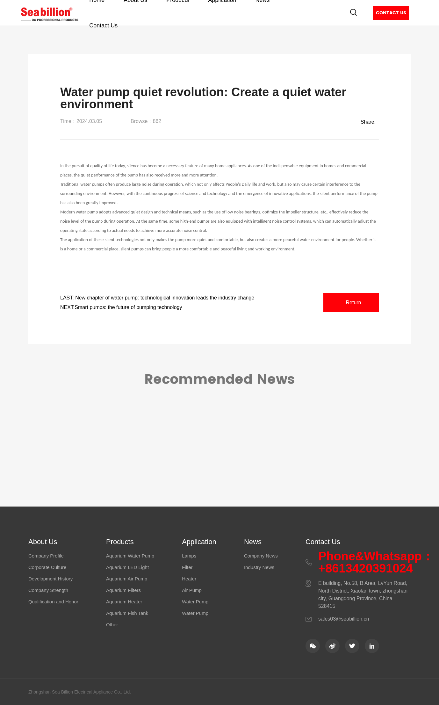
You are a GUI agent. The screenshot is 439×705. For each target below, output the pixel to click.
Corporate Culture (47, 567)
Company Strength (48, 590)
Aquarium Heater (124, 601)
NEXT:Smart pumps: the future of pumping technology (121, 307)
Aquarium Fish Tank (127, 613)
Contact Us (103, 25)
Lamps (189, 555)
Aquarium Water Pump (130, 555)
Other (112, 624)
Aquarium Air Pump (126, 578)
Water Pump (195, 601)
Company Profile (46, 555)
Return (353, 302)
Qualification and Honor (53, 601)
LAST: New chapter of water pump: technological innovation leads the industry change (157, 297)
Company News (261, 555)
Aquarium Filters (123, 590)
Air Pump (192, 590)
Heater (189, 578)
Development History (50, 578)
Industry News (259, 567)
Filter (187, 567)
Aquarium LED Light (127, 567)
